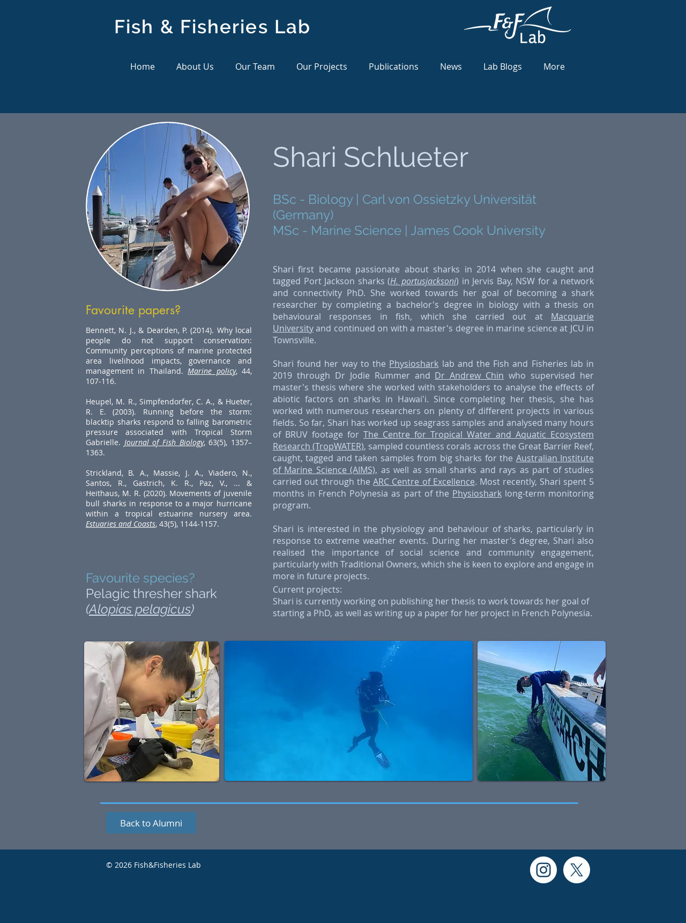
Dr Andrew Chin (469, 375)
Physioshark (413, 364)
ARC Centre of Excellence (423, 482)
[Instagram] (543, 869)
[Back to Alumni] (151, 822)
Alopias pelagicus (140, 609)
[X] (576, 869)
